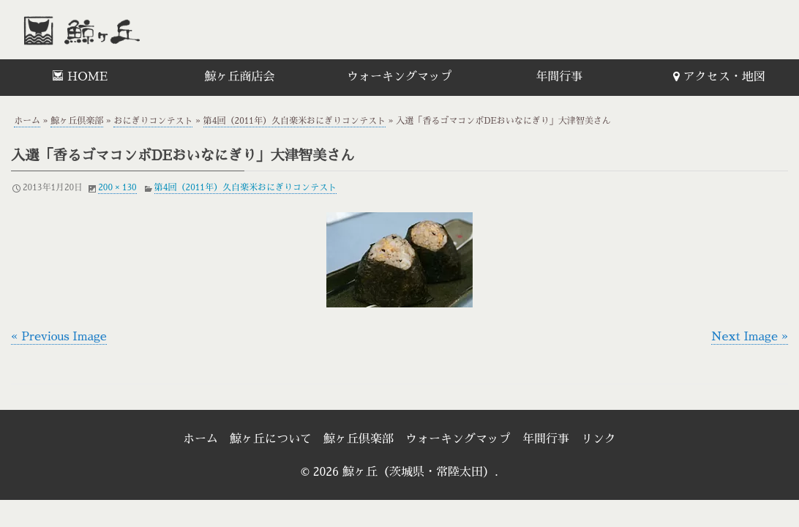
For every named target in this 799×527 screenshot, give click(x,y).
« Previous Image (59, 337)
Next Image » (749, 337)
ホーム (27, 120)
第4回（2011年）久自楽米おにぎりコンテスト (294, 120)
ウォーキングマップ (399, 77)
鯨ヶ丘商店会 (240, 77)
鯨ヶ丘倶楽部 (76, 120)
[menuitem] (80, 77)
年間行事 (559, 77)
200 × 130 (117, 187)
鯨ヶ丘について (271, 439)
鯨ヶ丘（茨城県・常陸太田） (113, 29)
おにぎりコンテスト (152, 120)
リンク (598, 439)
